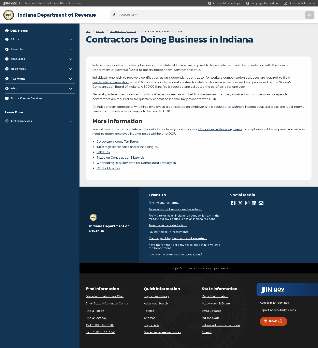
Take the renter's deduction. (168, 224)
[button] (224, 3)
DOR (88, 30)
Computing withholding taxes (220, 128)
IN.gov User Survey (156, 295)
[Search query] (276, 14)
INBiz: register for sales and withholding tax (128, 146)
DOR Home (19, 29)
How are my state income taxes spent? (176, 253)
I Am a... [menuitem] (23, 37)
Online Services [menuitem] (23, 119)
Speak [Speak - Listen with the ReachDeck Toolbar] (273, 320)
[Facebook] (233, 202)
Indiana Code (211, 317)
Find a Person (95, 310)
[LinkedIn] (254, 202)
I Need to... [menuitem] (23, 47)
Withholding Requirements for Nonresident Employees (136, 162)
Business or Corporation (123, 30)
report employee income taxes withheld (134, 132)
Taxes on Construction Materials (121, 156)
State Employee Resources (162, 331)
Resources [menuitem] (23, 57)
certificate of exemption (110, 81)
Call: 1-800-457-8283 (100, 324)
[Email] (261, 202)
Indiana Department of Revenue (56, 14)
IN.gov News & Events (216, 302)
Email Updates (211, 310)
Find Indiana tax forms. (164, 201)
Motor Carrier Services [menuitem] (26, 97)
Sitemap (150, 317)
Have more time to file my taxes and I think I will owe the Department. (184, 245)
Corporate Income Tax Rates (118, 140)
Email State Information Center (107, 302)
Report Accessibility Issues (278, 309)
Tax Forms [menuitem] (23, 76)
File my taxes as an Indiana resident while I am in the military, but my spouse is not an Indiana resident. (184, 216)
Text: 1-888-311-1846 (100, 331)
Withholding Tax (108, 167)
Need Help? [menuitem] (23, 66)
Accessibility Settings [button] (274, 302)
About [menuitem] (23, 86)
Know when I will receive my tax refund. (175, 208)
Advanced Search (156, 302)
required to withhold (229, 106)
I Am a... (100, 30)
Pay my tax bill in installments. (169, 231)
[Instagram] (247, 202)
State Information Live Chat (105, 295)
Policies (149, 310)
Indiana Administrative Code (221, 324)
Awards (207, 331)
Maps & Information (215, 295)
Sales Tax (103, 151)
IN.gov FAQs (151, 324)
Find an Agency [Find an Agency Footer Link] (96, 317)
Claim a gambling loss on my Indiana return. (178, 237)
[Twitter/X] (240, 202)
